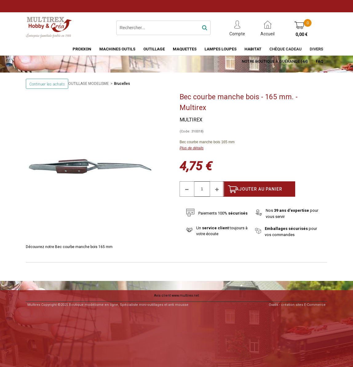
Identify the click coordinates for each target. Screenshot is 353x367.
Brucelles (122, 83)
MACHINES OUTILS (117, 49)
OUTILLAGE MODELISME (88, 83)
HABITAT (252, 49)
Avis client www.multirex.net (176, 296)
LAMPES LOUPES (220, 49)
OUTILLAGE (154, 49)
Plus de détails (192, 148)
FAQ (319, 61)
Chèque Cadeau (285, 49)
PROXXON (82, 49)
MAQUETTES (184, 49)
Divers (316, 49)
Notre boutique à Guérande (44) (275, 61)
